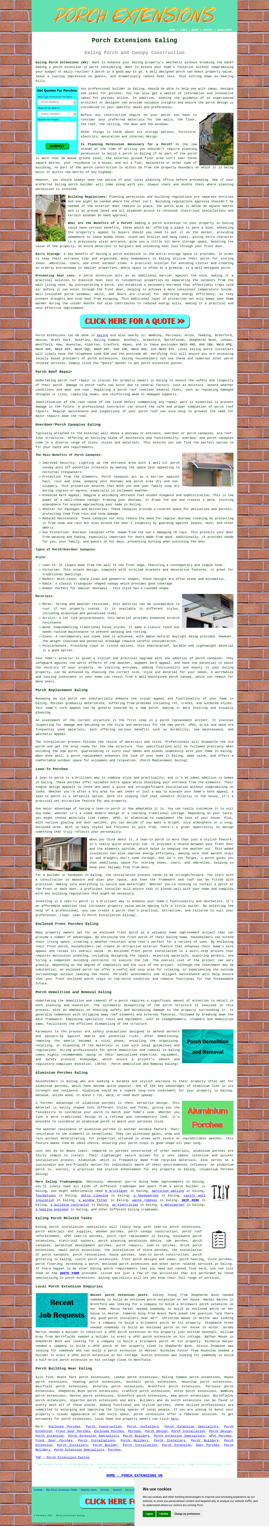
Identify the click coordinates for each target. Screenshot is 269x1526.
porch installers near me (131, 1318)
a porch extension (65, 67)
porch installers (218, 349)
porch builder (80, 184)
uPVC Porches (220, 1436)
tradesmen (128, 1186)
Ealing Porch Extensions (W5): (63, 62)
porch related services (191, 1264)
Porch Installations (96, 1440)
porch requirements (121, 1268)
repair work (176, 402)
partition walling (168, 1191)
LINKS (183, 30)
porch (123, 1000)
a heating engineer (52, 1209)
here (174, 1419)
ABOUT (195, 30)
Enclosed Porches (64, 1426)
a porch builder (184, 1186)
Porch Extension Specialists (192, 1426)
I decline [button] (163, 1513)
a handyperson (146, 1195)
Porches (134, 1431)
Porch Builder (105, 1445)
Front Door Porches (73, 1431)
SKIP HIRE (190, 1200)
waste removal (144, 1200)
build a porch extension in (117, 1350)
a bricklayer (116, 1191)
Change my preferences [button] (187, 1513)
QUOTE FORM (69, 1273)
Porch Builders (136, 1436)
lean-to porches (161, 1245)
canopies (205, 433)
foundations (46, 1195)
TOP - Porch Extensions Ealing (62, 1457)
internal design (143, 136)
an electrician (125, 1205)
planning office (160, 180)
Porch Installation (188, 1431)
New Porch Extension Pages (61, 1490)
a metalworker (173, 1205)
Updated (117, 1490)
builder (118, 88)
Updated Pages (89, 1490)
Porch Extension (50, 1436)
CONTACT (208, 30)
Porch (40, 335)
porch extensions (102, 358)
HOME (172, 30)
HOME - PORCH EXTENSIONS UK (134, 1475)
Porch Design (156, 1431)
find (49, 1377)
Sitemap (38, 1490)
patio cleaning (94, 1195)
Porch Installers (143, 1426)
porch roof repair (74, 380)
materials (136, 119)
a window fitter (93, 1200)
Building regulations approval (182, 201)
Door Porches (207, 1445)
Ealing (102, 335)
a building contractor (70, 1205)
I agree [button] (149, 1513)
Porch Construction (103, 1426)
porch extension (167, 223)
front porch (137, 937)
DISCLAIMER (224, 30)
